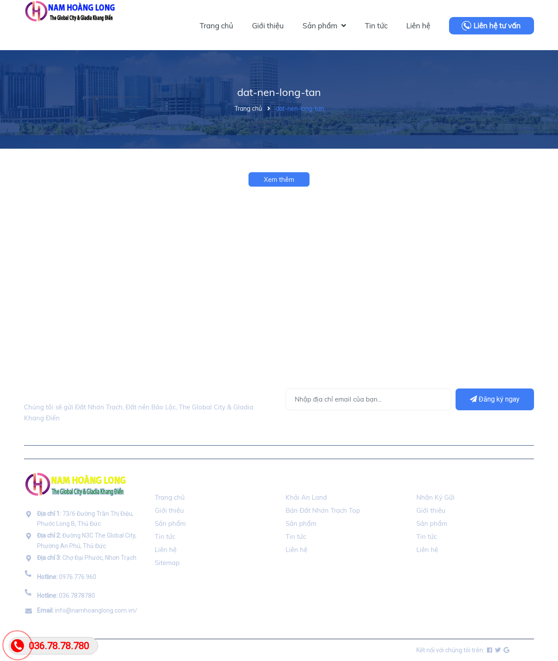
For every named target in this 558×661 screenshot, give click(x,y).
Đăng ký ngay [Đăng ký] (495, 399)
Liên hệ (166, 549)
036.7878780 (66, 595)
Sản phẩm (170, 523)
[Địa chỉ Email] (368, 399)
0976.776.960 (66, 576)
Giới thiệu (169, 510)
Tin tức (165, 536)
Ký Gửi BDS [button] (435, 480)
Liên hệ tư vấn (497, 25)
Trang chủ (170, 497)
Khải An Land (306, 497)
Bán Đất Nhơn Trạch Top (323, 510)
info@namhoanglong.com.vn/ (87, 610)
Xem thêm (279, 179)
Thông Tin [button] (174, 480)
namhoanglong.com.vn (124, 650)
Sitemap (167, 563)
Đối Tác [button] (299, 480)
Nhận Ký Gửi (435, 497)
